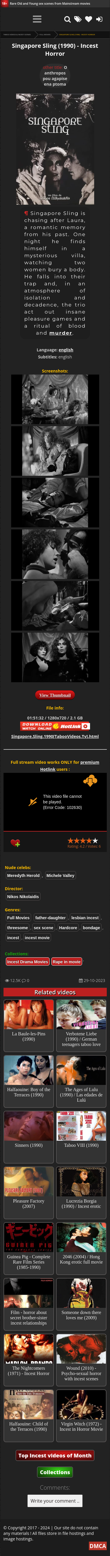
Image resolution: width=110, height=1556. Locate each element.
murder (60, 333)
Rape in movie (67, 961)
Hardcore (68, 927)
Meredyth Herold (23, 875)
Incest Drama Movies (27, 961)
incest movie (37, 937)
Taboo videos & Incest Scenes (17, 34)
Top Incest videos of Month (55, 1455)
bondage (91, 927)
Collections (55, 1472)
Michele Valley (61, 875)
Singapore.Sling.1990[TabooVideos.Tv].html (55, 736)
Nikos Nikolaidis (23, 896)
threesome (17, 927)
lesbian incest (85, 917)
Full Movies (45, 34)
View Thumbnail (55, 695)
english (66, 350)
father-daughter (50, 917)
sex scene (43, 927)
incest (13, 937)
